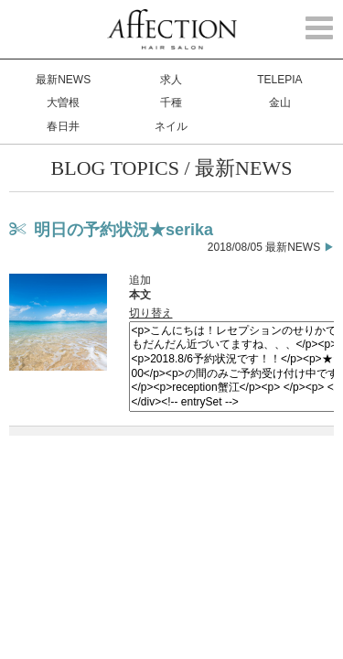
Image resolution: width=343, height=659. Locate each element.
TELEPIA (279, 79)
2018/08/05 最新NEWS (264, 247)
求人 (171, 79)
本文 (140, 294)
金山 (280, 102)
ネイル (171, 126)
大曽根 (63, 102)
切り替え (151, 313)
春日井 (63, 126)
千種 (171, 102)
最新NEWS (63, 79)
